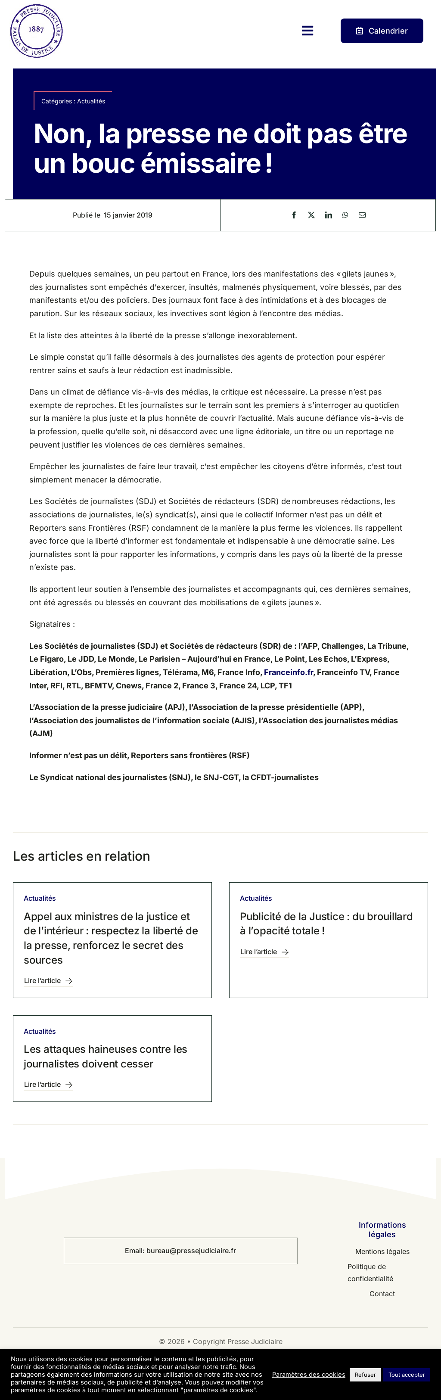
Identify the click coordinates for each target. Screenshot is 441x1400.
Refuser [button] (365, 1374)
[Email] (362, 215)
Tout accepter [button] (406, 1374)
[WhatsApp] (345, 215)
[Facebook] (294, 215)
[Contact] (382, 31)
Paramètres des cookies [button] (308, 1374)
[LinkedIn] (328, 215)
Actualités (91, 101)
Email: (135, 1250)
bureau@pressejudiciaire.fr (191, 1250)
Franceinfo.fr (288, 672)
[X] (311, 215)
